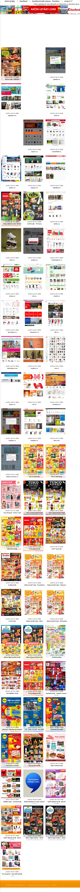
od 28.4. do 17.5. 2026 (12, 510)
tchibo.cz (57, 224)
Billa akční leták (12, 549)
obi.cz (34, 404)
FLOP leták (12, 621)
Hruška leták (12, 585)
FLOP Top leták (56, 549)
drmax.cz (12, 296)
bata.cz (12, 260)
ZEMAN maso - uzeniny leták (12, 802)
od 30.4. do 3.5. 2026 (12, 763)
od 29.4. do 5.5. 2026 (56, 77)
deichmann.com (12, 368)
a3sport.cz (34, 188)
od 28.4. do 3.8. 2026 (56, 655)
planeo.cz (12, 188)
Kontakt (54, 885)
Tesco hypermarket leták (57, 513)
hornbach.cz (57, 404)
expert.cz (34, 152)
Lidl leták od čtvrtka (12, 765)
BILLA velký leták (56, 477)
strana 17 (68, 1)
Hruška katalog (56, 657)
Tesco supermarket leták (34, 513)
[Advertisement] (33, 28)
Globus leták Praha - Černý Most (34, 585)
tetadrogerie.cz (56, 260)
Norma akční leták (34, 765)
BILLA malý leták (34, 477)
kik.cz (57, 332)
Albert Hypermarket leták (12, 657)
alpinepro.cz (12, 115)
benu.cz (56, 115)
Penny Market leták (34, 693)
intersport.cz (34, 332)
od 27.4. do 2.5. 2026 (12, 799)
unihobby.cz (56, 188)
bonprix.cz (34, 368)
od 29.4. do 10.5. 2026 (12, 691)
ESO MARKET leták (12, 693)
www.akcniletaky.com (18, 885)
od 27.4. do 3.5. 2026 (12, 727)
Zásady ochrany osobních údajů (38, 885)
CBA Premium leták (57, 765)
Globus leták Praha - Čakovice (56, 585)
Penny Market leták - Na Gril (12, 224)
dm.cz (34, 296)
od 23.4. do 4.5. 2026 (12, 872)
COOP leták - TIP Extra (34, 224)
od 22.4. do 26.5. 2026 (34, 799)
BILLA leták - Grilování (12, 79)
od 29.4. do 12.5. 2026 (12, 222)
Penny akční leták (34, 549)
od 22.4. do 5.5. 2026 (34, 836)
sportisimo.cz (12, 332)
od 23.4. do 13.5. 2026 (56, 799)
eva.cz (56, 368)
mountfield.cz (56, 152)
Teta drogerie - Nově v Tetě (12, 513)
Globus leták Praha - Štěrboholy (57, 621)
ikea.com (57, 440)
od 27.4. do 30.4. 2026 (56, 727)
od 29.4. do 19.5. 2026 (12, 77)
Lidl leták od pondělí (56, 729)
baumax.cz (12, 440)
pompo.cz (34, 260)
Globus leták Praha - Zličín (34, 621)
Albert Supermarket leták (34, 657)
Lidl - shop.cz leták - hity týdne (34, 729)
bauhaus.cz (34, 440)
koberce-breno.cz (12, 477)
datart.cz (12, 404)
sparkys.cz (56, 79)
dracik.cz (57, 296)
